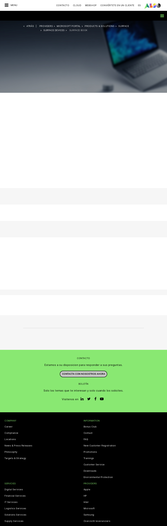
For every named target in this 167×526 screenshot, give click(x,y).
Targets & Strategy (15, 458)
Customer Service (94, 464)
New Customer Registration (100, 445)
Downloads (90, 471)
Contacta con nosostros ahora (83, 374)
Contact (88, 433)
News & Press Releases (18, 445)
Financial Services (15, 496)
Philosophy (11, 452)
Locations (10, 439)
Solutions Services (15, 515)
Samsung (89, 515)
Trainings (89, 458)
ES (139, 5)
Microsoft (89, 508)
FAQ (86, 439)
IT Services (11, 502)
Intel (86, 502)
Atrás (30, 26)
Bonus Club (90, 426)
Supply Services (14, 521)
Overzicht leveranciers (97, 521)
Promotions (90, 452)
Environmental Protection (98, 477)
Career (9, 426)
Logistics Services (15, 508)
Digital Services (14, 489)
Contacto (62, 5)
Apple (87, 489)
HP (85, 496)
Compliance (11, 433)
